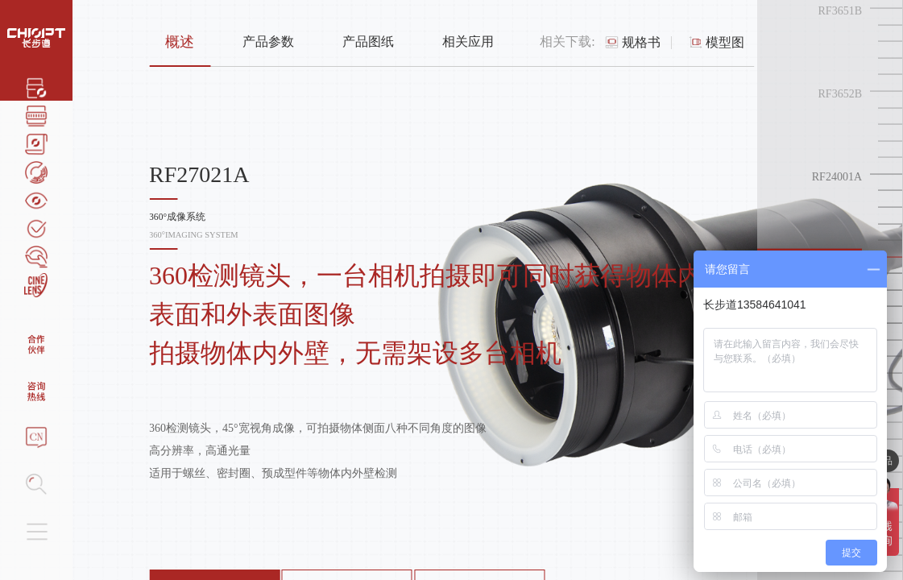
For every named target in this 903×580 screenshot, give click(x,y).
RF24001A (837, 177)
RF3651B (840, 11)
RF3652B (840, 94)
